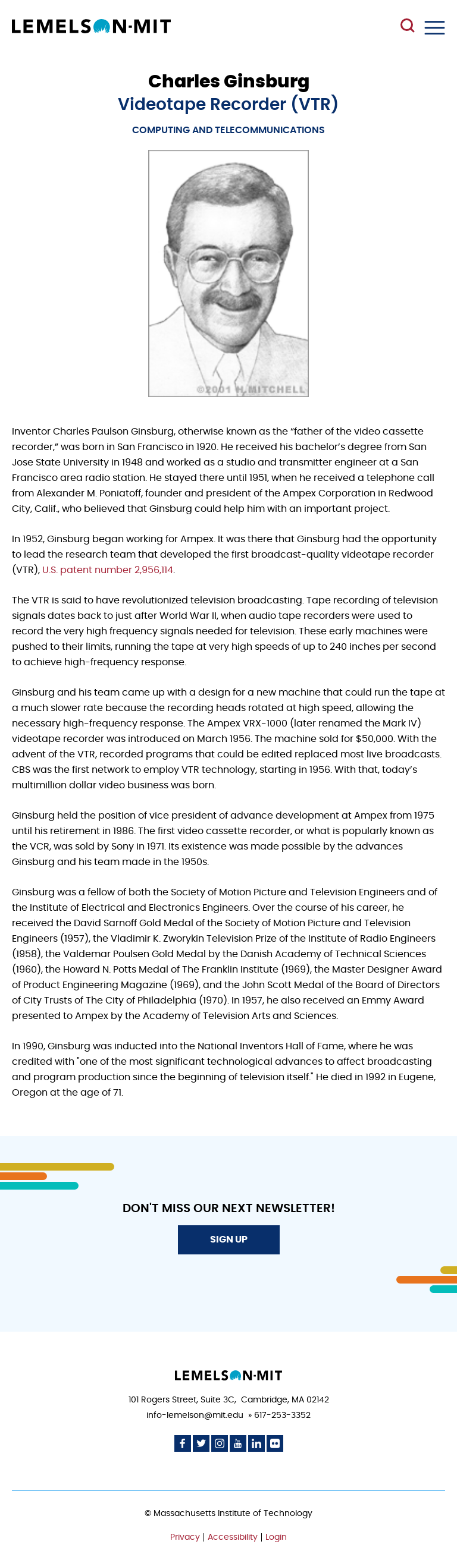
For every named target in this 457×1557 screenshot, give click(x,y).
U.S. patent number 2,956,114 (107, 570)
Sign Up (229, 1239)
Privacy (185, 1537)
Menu (434, 27)
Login (276, 1537)
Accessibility (233, 1537)
